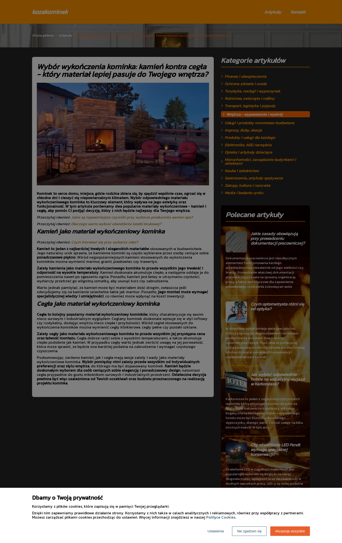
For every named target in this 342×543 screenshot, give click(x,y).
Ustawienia (216, 531)
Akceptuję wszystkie (290, 531)
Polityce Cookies (220, 517)
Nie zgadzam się (249, 531)
